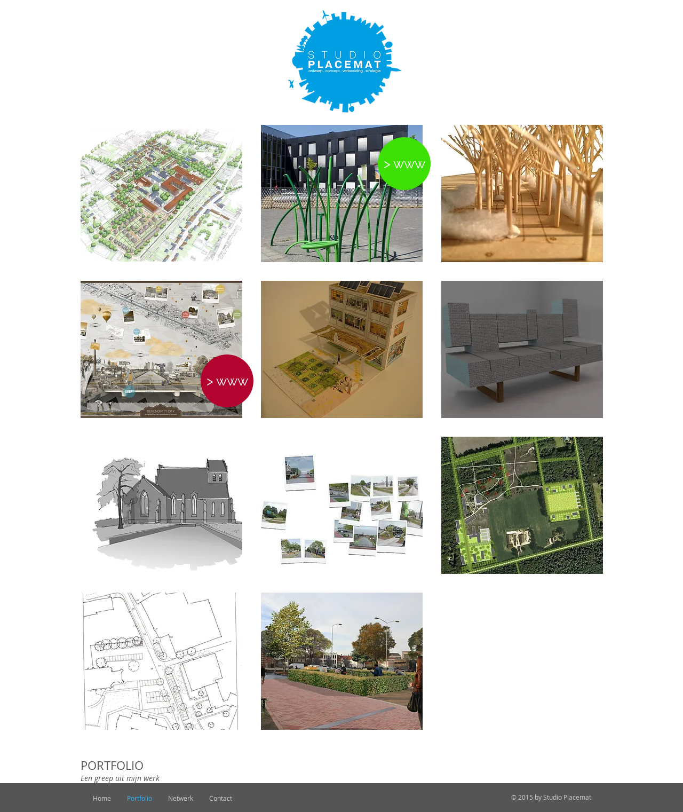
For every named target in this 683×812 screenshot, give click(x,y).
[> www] (404, 163)
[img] (342, 349)
